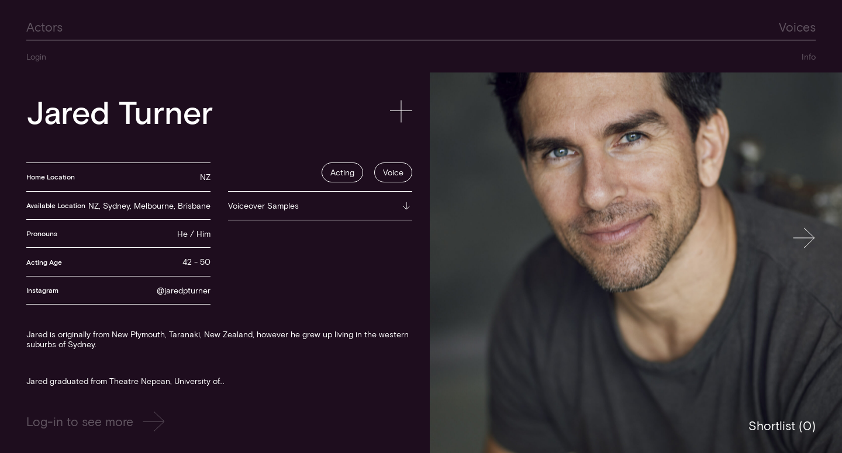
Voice (393, 172)
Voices (797, 26)
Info (809, 56)
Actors (44, 26)
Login (36, 56)
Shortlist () (782, 426)
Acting (342, 172)
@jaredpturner (183, 290)
